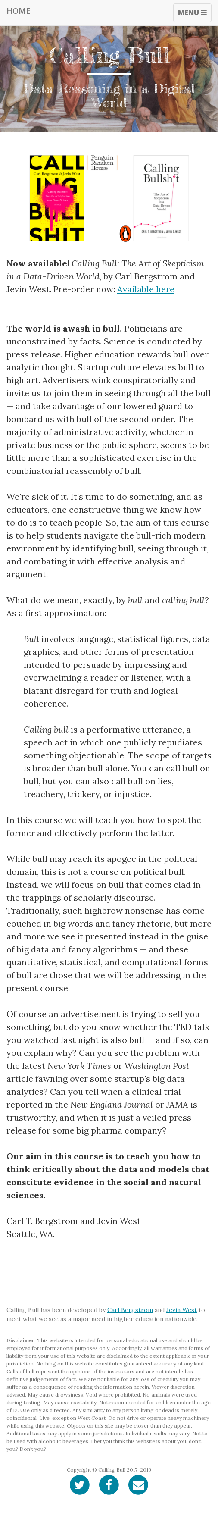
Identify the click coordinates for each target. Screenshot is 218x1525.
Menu (195, 14)
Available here (145, 289)
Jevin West (181, 1310)
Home (18, 11)
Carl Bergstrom (130, 1310)
